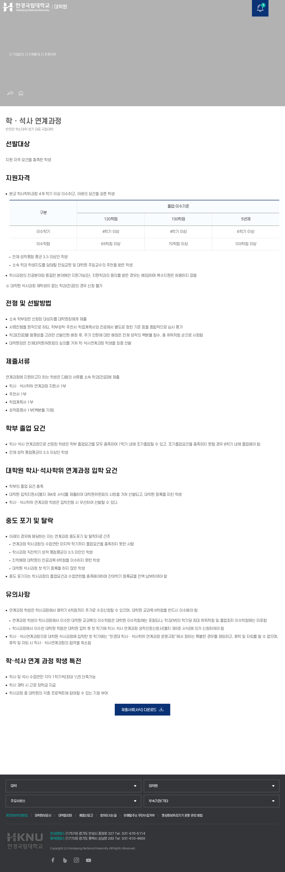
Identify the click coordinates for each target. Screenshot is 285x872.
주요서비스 (18, 801)
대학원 (153, 786)
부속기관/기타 (158, 801)
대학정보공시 (43, 815)
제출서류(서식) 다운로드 (139, 710)
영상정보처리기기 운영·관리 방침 (182, 815)
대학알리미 (65, 815)
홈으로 (21, 93)
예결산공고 (86, 815)
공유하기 (10, 93)
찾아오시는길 (108, 815)
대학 (14, 786)
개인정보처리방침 (16, 815)
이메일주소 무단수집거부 (139, 815)
